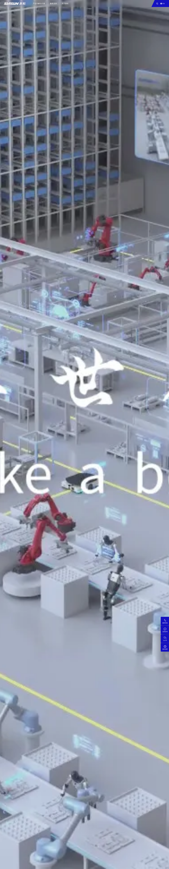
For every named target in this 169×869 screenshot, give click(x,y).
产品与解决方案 (39, 3)
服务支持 (53, 3)
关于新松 (65, 3)
